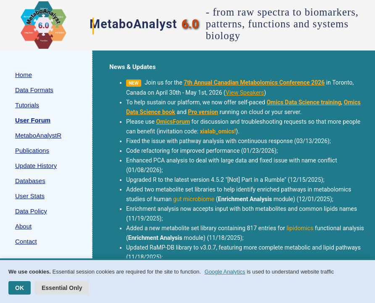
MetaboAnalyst (133, 24)
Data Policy (31, 211)
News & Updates (132, 67)
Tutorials (27, 105)
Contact (26, 241)
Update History (36, 165)
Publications (32, 150)
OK (19, 287)
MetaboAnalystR (38, 135)
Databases (30, 180)
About (23, 226)
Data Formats (34, 89)
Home (23, 74)
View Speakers (245, 92)
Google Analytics (225, 271)
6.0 (189, 24)
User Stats (30, 195)
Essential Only (62, 287)
